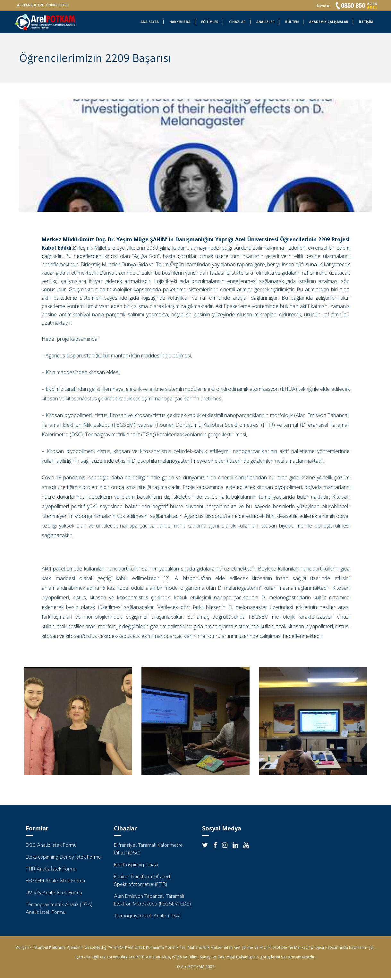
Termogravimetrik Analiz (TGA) (147, 916)
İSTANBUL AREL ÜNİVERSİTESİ (44, 5)
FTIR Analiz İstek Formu (51, 869)
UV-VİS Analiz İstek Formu (54, 892)
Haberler (322, 5)
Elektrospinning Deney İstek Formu (63, 857)
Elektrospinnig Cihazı (136, 865)
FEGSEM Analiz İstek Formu (55, 881)
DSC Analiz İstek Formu (51, 845)
